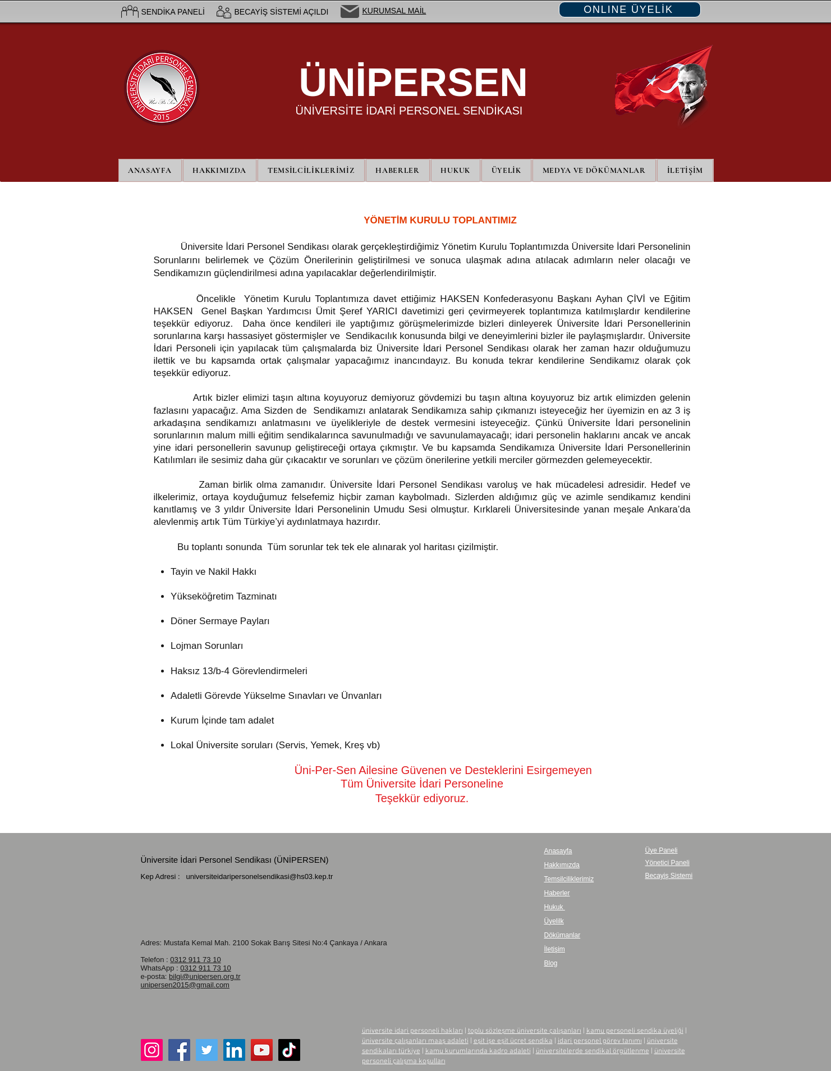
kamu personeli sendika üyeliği (634, 1031)
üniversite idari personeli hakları (412, 1031)
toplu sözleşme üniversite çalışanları (524, 1031)
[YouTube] (262, 1050)
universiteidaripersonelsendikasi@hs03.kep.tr (259, 876)
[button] (506, 170)
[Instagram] (152, 1050)
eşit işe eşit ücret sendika (513, 1041)
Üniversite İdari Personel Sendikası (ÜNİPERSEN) (235, 859)
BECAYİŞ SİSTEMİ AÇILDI (282, 11)
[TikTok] (289, 1050)
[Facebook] (179, 1050)
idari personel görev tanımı (600, 1041)
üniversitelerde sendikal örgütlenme (592, 1051)
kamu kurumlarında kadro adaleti (478, 1051)
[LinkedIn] (234, 1050)
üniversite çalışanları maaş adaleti (415, 1041)
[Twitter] (207, 1050)
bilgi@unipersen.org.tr (204, 976)
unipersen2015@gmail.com (185, 985)
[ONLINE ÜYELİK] (630, 9)
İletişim (554, 949)
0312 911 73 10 (195, 959)
